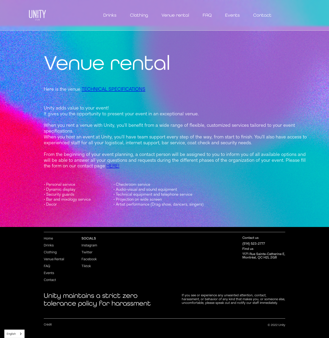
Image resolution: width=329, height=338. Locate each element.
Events (232, 15)
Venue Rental (54, 259)
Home (48, 238)
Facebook (89, 259)
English (11, 333)
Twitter (86, 252)
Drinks (109, 15)
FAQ (207, 15)
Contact (262, 15)
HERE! (112, 166)
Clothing (139, 15)
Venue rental (175, 15)
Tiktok (86, 266)
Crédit (48, 324)
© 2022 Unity (276, 325)
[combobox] (14, 334)
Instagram (89, 245)
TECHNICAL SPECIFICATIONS (113, 89)
